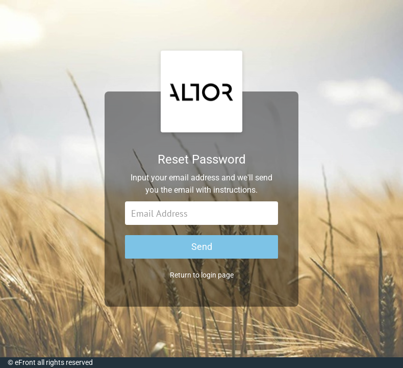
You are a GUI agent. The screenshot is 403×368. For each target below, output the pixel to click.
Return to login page (202, 275)
